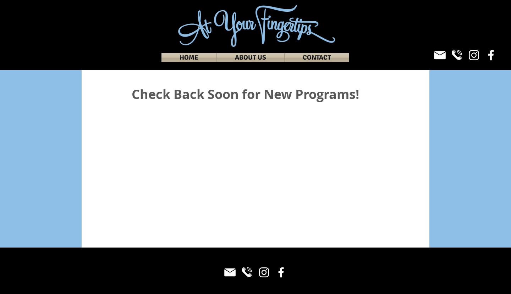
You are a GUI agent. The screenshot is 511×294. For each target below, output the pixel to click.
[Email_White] (440, 55)
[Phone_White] (457, 55)
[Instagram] (474, 55)
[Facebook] (491, 55)
